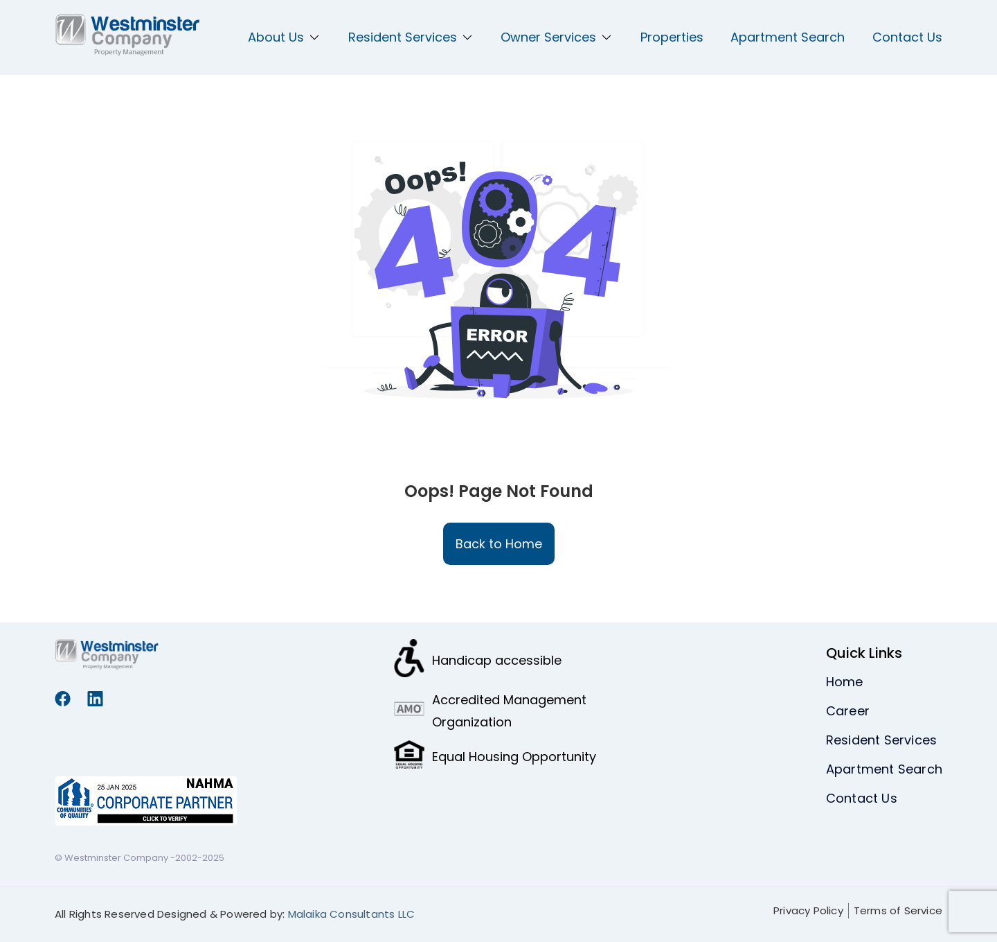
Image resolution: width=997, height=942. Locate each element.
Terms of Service (898, 910)
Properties (671, 37)
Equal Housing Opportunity (514, 756)
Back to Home (499, 543)
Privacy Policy (808, 910)
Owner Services (557, 37)
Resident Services (411, 37)
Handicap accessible (497, 660)
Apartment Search (787, 37)
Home (844, 681)
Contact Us (907, 37)
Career (848, 710)
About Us (284, 37)
